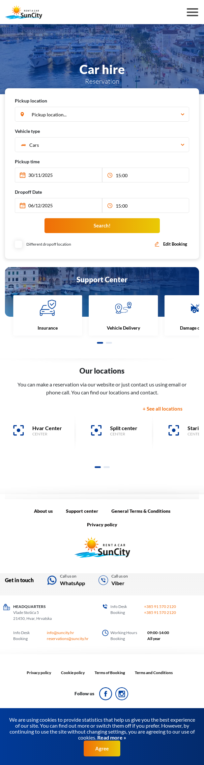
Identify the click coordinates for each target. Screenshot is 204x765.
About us (43, 511)
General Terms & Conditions (140, 511)
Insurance (48, 328)
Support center (82, 511)
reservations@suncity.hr (68, 638)
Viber (118, 583)
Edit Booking (175, 244)
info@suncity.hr (60, 632)
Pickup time (27, 161)
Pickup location (31, 100)
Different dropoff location (43, 244)
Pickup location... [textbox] (49, 114)
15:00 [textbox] (122, 175)
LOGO (102, 547)
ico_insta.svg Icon (121, 693)
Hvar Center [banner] (47, 428)
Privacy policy (102, 524)
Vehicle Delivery (123, 328)
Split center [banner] (123, 428)
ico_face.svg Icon (105, 693)
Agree (102, 748)
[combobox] (102, 114)
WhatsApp (72, 583)
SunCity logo (23, 12)
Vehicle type (27, 131)
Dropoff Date (28, 192)
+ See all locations (163, 409)
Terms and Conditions (154, 672)
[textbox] (101, 145)
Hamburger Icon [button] (192, 13)
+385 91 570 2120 (160, 606)
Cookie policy (73, 672)
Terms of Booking (110, 672)
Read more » (111, 737)
